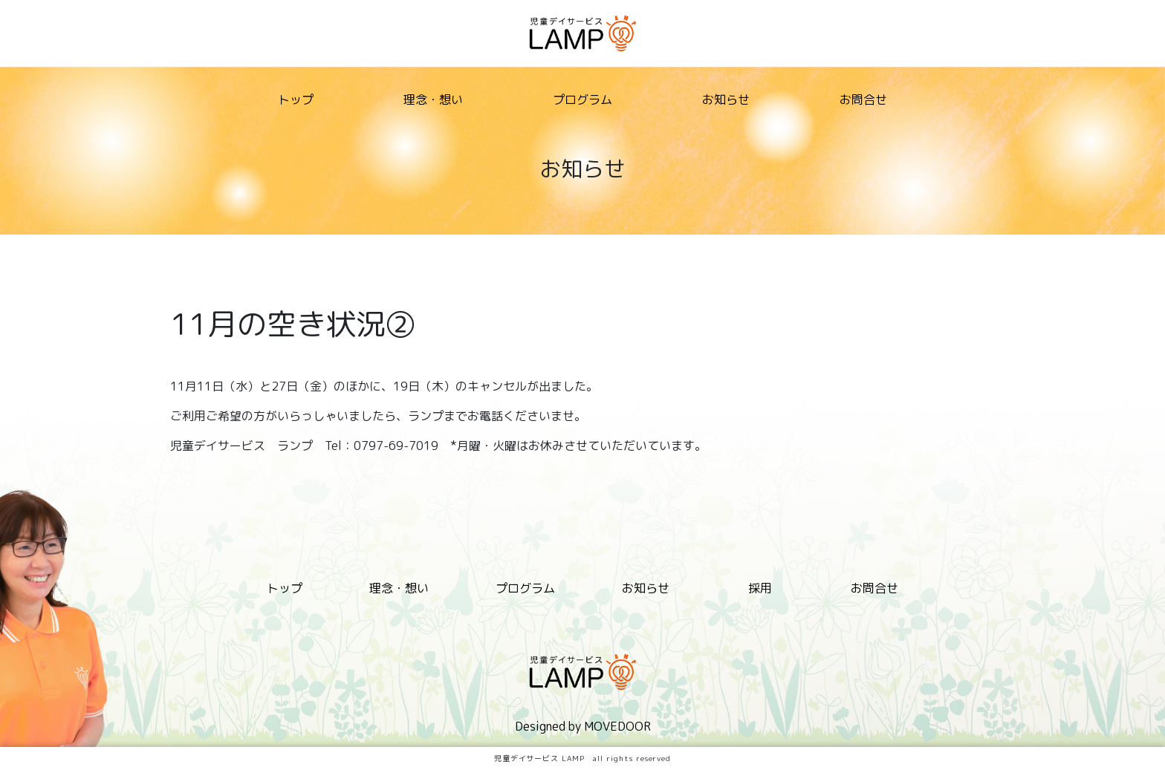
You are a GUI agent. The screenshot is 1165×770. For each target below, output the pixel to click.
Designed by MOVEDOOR (583, 726)
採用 (760, 588)
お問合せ (863, 99)
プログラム (582, 99)
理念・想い (433, 99)
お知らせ (726, 99)
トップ (296, 99)
